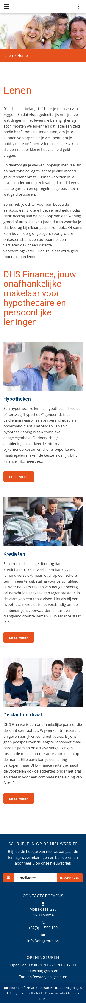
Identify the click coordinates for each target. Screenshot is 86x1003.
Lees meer (19, 476)
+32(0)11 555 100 (43, 927)
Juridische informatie (20, 987)
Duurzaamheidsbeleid (62, 993)
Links (43, 998)
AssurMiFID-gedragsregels (61, 987)
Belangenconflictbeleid (24, 993)
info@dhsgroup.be (43, 940)
